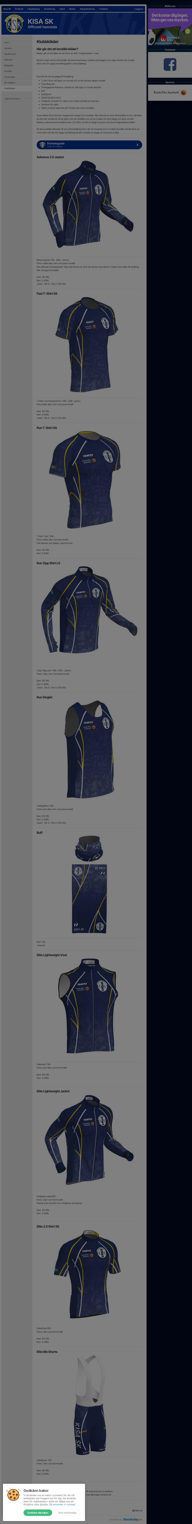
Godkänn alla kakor (37, 1512)
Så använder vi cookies (62, 1504)
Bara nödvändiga (67, 1512)
